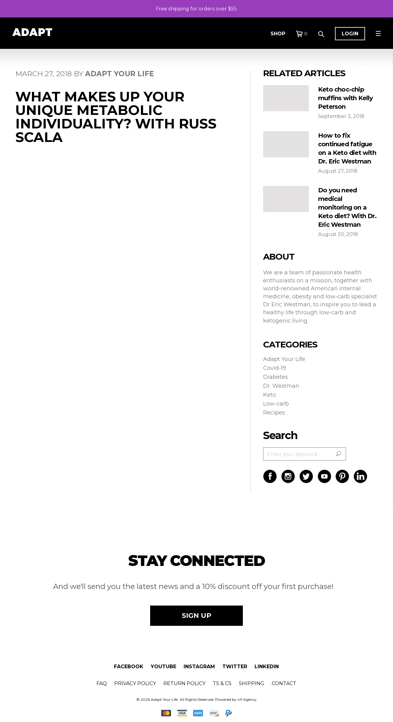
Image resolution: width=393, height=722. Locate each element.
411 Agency (247, 699)
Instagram (199, 666)
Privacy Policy (135, 683)
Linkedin (267, 666)
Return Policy (184, 683)
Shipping (251, 683)
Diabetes (275, 377)
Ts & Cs (222, 683)
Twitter (234, 666)
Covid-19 (274, 368)
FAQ (101, 683)
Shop (277, 34)
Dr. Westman (281, 386)
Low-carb (276, 403)
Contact (284, 683)
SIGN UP (196, 615)
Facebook (128, 666)
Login (350, 34)
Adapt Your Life (284, 359)
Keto (269, 394)
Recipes (274, 412)
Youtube (163, 666)
